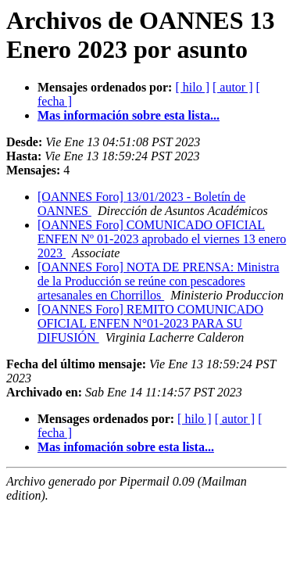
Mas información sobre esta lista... (129, 115)
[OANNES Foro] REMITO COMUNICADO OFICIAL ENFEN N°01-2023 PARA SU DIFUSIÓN (150, 323)
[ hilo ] (192, 87)
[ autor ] (233, 87)
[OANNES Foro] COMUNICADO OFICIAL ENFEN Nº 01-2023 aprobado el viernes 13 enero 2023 (162, 239)
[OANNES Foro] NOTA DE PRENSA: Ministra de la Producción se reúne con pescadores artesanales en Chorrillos (158, 281)
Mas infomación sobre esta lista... (126, 447)
